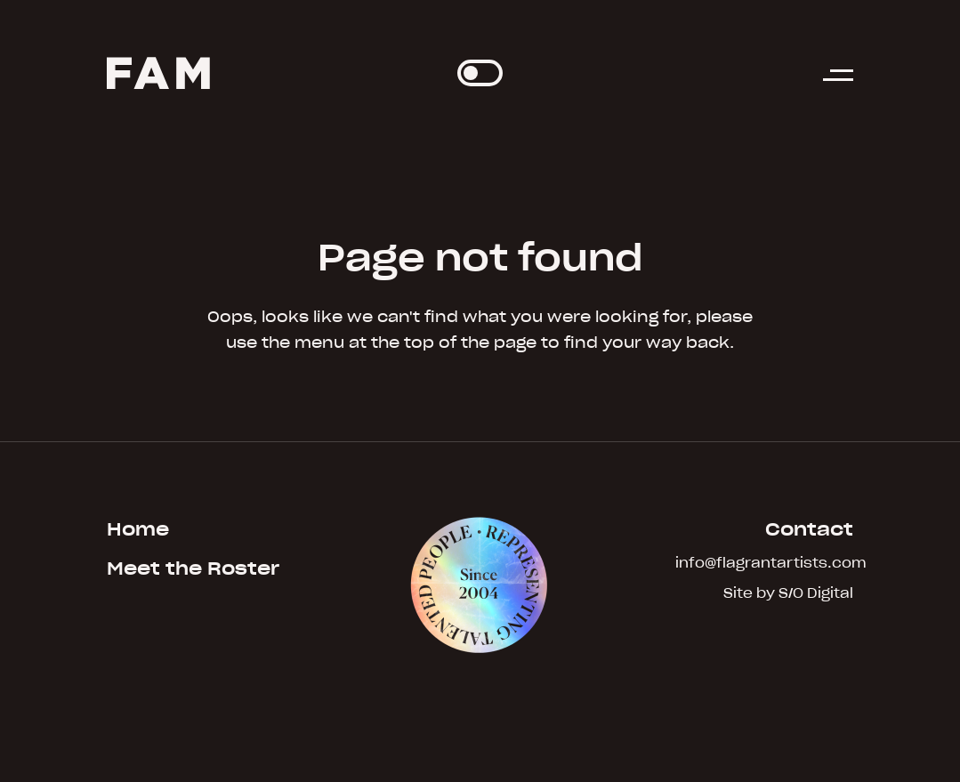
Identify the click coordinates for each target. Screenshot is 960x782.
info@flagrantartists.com (764, 563)
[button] (838, 83)
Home (138, 529)
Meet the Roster (193, 568)
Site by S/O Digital (788, 593)
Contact (809, 529)
